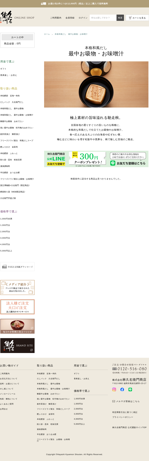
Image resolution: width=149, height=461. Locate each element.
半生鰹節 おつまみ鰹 (10, 172)
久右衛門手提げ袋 (8, 198)
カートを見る (139, 18)
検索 (120, 18)
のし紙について (7, 389)
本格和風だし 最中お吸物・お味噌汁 (16, 115)
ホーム (47, 34)
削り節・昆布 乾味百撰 (11, 160)
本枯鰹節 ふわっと (9, 153)
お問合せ (4, 409)
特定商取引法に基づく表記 (124, 412)
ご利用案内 (55, 18)
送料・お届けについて (9, 384)
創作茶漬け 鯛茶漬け (10, 134)
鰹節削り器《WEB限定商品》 (13, 192)
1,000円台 (5, 225)
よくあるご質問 (7, 404)
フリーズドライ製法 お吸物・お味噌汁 (17, 179)
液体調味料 (5, 166)
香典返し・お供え (8, 75)
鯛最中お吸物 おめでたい (12, 121)
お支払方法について (8, 379)
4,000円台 (5, 244)
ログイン (83, 18)
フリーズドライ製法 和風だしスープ (16, 140)
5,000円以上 (6, 251)
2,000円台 (5, 231)
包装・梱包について (8, 399)
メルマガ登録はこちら (126, 401)
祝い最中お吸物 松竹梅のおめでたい (16, 128)
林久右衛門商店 (129, 379)
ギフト (3, 69)
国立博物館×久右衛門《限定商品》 (15, 185)
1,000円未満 (6, 219)
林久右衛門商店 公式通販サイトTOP (129, 427)
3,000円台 (5, 238)
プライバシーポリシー (122, 417)
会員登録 (70, 18)
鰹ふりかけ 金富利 (9, 147)
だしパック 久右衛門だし (12, 102)
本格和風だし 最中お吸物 (12, 108)
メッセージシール (7, 394)
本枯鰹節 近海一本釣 (10, 96)
